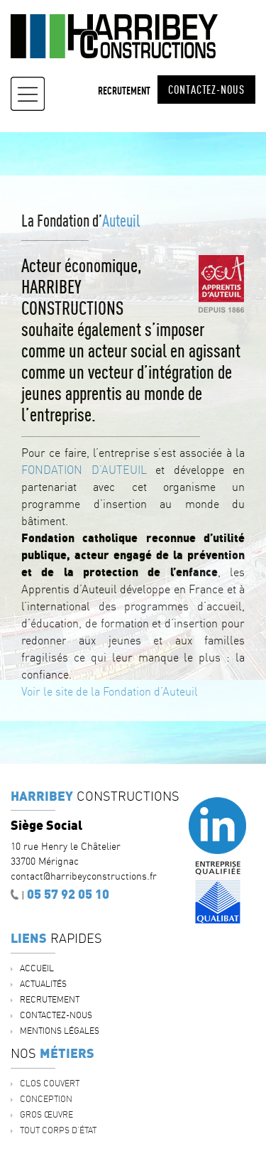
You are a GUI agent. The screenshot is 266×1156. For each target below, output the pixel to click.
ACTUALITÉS (43, 983)
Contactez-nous (206, 89)
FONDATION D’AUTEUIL (84, 470)
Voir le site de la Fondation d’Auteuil (109, 691)
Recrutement (124, 91)
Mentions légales (59, 1030)
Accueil (37, 968)
